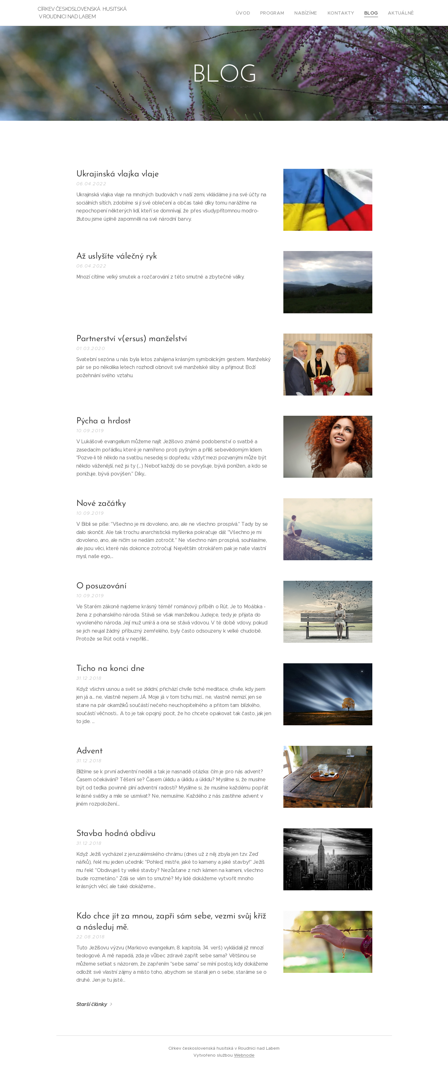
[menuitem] (257, 13)
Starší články (91, 1004)
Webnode (244, 1055)
